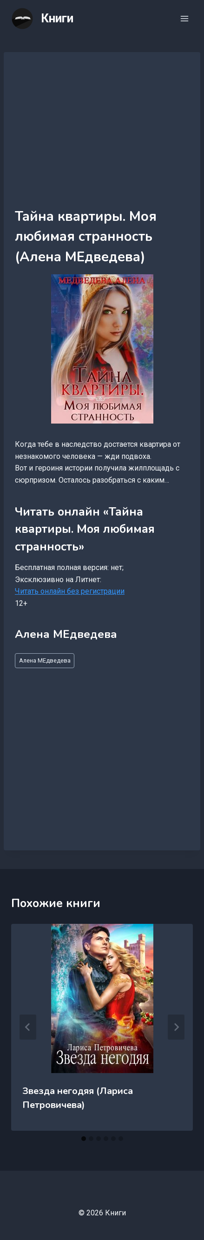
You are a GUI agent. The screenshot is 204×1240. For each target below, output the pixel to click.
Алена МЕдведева (45, 660)
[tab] (83, 1138)
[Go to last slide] (28, 1027)
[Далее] (176, 1027)
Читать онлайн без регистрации (70, 591)
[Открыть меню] (184, 18)
